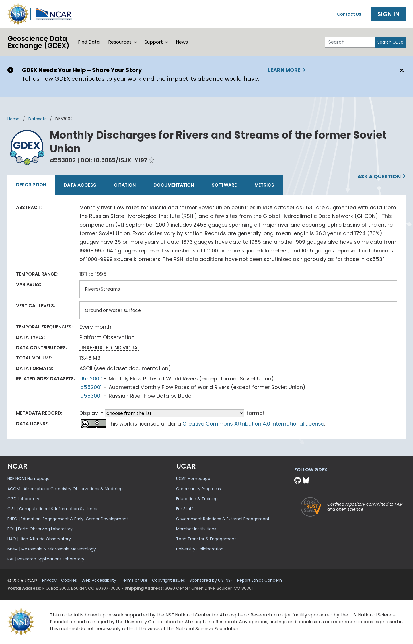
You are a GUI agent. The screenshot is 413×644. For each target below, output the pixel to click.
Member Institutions (196, 529)
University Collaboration (199, 549)
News (182, 42)
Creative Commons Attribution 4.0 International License (253, 423)
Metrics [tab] (264, 185)
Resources (120, 42)
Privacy (49, 580)
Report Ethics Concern (259, 580)
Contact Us (349, 14)
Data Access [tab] (80, 185)
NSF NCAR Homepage (28, 478)
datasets (37, 119)
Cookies (69, 580)
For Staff (184, 509)
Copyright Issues (168, 580)
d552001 (91, 387)
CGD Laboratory (23, 499)
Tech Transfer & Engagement (206, 539)
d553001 (91, 395)
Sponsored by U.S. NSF (211, 580)
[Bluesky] (306, 480)
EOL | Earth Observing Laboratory (40, 529)
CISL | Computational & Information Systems (52, 509)
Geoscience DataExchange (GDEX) (38, 42)
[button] (135, 42)
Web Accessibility (98, 580)
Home (13, 119)
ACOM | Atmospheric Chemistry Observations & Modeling (65, 489)
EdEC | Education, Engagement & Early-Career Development (67, 519)
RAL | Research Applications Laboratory (45, 559)
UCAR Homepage (193, 478)
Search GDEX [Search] (390, 42)
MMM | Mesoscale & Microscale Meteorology (51, 549)
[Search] (350, 42)
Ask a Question (379, 176)
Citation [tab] (125, 185)
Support (154, 42)
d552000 (90, 378)
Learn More (284, 70)
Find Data (89, 42)
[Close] (401, 70)
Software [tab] (224, 185)
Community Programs (198, 489)
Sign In (388, 14)
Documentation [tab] (173, 185)
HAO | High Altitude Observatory (39, 539)
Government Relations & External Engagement (223, 519)
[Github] (298, 480)
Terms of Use (134, 580)
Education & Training (197, 499)
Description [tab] (31, 184)
